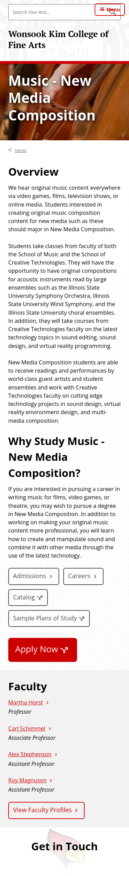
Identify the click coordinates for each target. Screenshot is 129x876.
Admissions (29, 576)
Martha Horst (25, 702)
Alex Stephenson (30, 754)
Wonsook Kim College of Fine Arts (58, 39)
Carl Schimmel (26, 728)
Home (20, 150)
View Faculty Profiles (42, 810)
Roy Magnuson (27, 780)
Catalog (24, 597)
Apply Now (36, 649)
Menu (113, 9)
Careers (79, 576)
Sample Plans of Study (45, 618)
